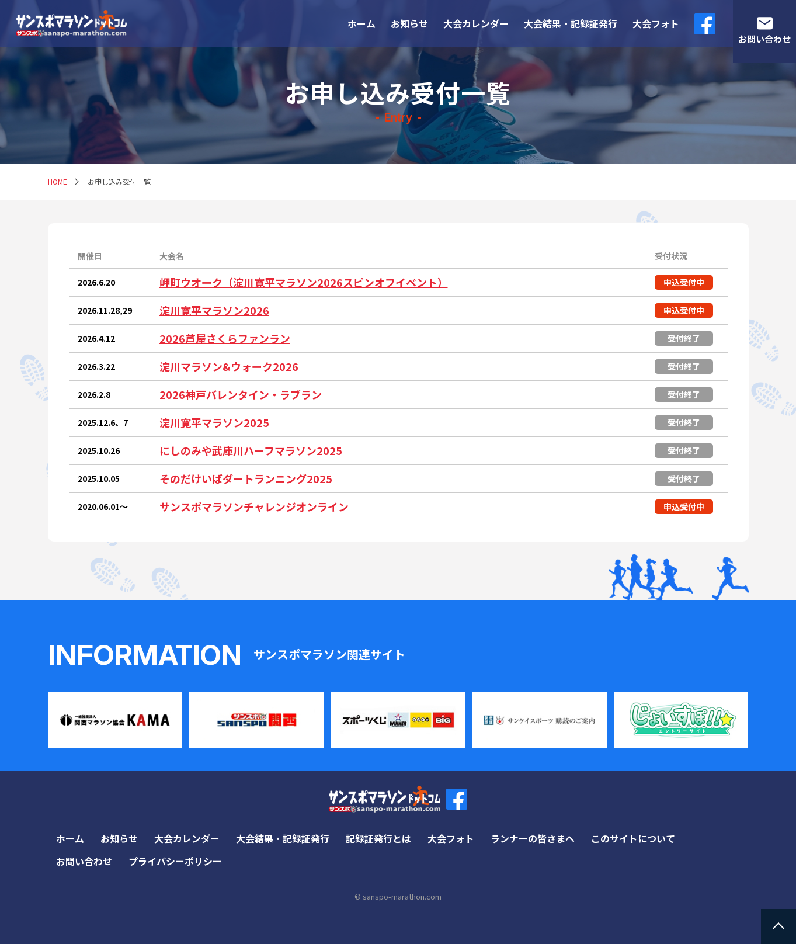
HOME (57, 181)
